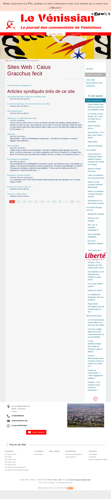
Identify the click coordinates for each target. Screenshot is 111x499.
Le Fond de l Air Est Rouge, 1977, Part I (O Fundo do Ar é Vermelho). (35, 104)
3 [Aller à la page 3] (23, 202)
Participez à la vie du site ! (99, 493)
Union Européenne (72, 457)
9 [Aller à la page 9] (60, 202)
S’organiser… (10, 451)
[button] (87, 14)
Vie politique (38, 451)
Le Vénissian (93, 457)
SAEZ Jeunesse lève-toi (17, 111)
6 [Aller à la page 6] (42, 202)
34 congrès (7, 457)
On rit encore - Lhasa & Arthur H (20, 194)
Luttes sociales (37, 455)
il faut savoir (69, 480)
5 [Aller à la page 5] (35, 202)
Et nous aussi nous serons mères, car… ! (23, 187)
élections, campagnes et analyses (98, 460)
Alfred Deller (12, 134)
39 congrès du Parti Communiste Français (16, 470)
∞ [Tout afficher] (78, 202)
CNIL (52, 480)
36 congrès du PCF (9, 462)
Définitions (90, 86)
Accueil (89, 69)
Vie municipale (93, 455)
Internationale (73, 451)
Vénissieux (94, 451)
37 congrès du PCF (9, 465)
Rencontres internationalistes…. (76, 455)
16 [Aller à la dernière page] (73, 202)
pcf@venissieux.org (19, 420)
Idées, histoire (13, 60)
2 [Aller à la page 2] (17, 202)
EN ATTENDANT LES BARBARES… (22, 159)
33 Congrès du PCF (10, 454)
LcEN (57, 480)
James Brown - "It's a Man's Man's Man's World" (26, 118)
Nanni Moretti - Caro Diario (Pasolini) (22, 175)
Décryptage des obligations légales (84, 480)
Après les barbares (14, 146)
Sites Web (22, 60)
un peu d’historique (19, 425)
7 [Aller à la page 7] (48, 202)
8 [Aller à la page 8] (54, 202)
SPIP (73, 483)
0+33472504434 (18, 416)
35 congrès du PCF (9, 460)
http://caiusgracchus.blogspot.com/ (23, 85)
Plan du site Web (20, 444)
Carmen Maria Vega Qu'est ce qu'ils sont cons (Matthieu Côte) (32, 97)
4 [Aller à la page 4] (29, 202)
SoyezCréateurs (63, 483)
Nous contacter (36, 432)
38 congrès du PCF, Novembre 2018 (14, 468)
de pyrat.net (51, 483)
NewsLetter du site (94, 83)
